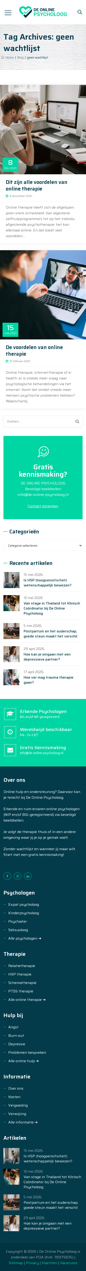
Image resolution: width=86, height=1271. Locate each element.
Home (7, 57)
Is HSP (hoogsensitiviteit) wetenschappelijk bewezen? (48, 583)
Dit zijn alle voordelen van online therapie (36, 185)
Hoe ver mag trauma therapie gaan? (48, 680)
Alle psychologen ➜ (24, 938)
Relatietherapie (21, 966)
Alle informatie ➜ (23, 1122)
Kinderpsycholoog (23, 913)
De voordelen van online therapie (34, 350)
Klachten (49, 1263)
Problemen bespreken (27, 1052)
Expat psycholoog (23, 904)
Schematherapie (22, 983)
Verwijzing (17, 1114)
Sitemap (16, 1263)
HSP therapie (19, 974)
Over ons (15, 1088)
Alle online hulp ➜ (23, 1061)
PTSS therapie (20, 991)
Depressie (16, 1044)
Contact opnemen (43, 506)
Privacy (32, 1263)
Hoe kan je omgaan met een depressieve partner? (47, 657)
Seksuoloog (18, 930)
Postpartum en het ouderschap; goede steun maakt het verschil (50, 634)
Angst (13, 1027)
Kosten (14, 1097)
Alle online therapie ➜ (27, 999)
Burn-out (16, 1035)
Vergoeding (18, 1105)
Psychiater (17, 921)
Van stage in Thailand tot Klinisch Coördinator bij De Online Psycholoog (52, 608)
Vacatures (68, 1263)
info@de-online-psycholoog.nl (43, 494)
